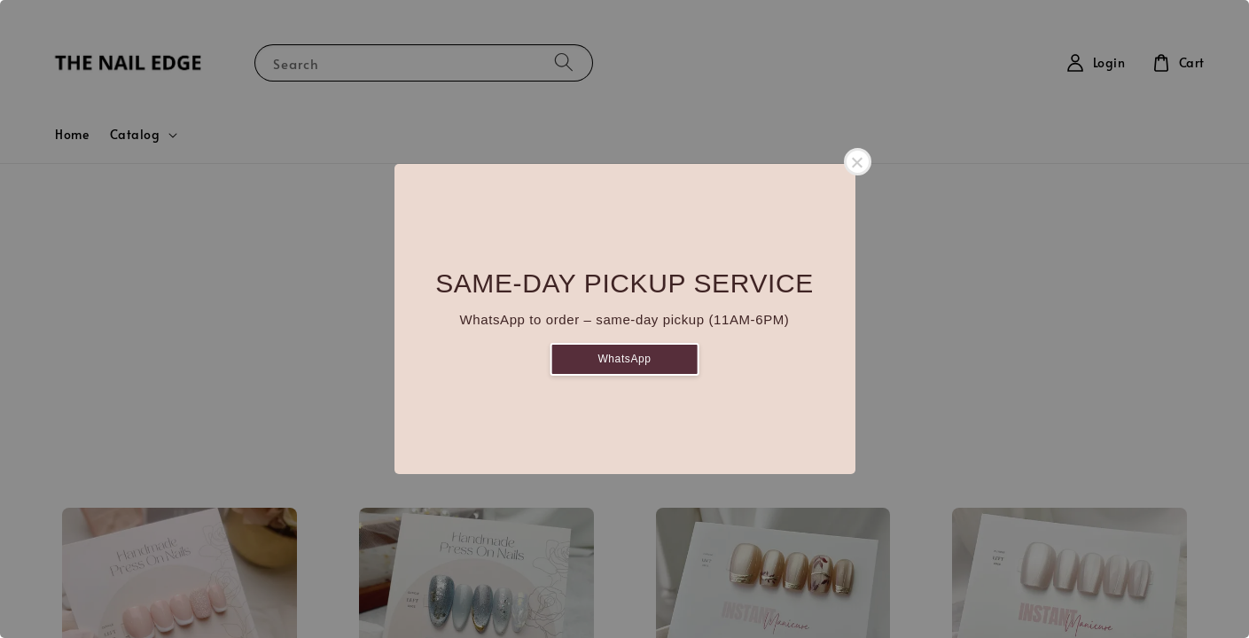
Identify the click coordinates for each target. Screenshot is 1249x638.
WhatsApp (624, 359)
